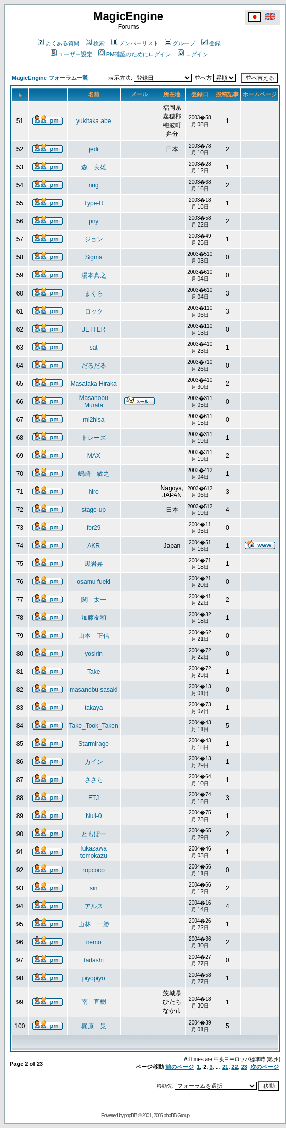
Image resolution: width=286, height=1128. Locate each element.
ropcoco (93, 870)
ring (94, 185)
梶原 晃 (93, 1026)
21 (225, 1067)
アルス (94, 906)
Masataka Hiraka (94, 383)
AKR (93, 545)
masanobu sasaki (93, 689)
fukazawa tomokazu (93, 852)
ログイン (193, 54)
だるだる (93, 365)
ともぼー (93, 834)
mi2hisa (93, 419)
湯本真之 (93, 275)
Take (93, 671)
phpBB (130, 1115)
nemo (94, 942)
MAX (93, 455)
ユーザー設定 (71, 54)
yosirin (94, 653)
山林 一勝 (93, 924)
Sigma (94, 257)
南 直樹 (93, 1001)
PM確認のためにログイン (135, 54)
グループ (180, 43)
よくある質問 (58, 43)
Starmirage (93, 744)
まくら (94, 293)
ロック (94, 311)
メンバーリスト (135, 43)
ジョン (94, 239)
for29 (93, 527)
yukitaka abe (93, 121)
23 (244, 1067)
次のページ (264, 1067)
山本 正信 (93, 635)
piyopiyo (93, 978)
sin (93, 888)
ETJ (93, 798)
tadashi (93, 960)
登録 (211, 43)
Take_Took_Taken (94, 726)
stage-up (93, 509)
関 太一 (93, 599)
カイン (94, 762)
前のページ (179, 1067)
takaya (94, 707)
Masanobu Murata (93, 401)
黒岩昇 (94, 563)
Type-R (93, 203)
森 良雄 (93, 167)
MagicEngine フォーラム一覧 (50, 78)
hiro (94, 491)
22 (234, 1067)
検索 (95, 43)
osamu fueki (93, 581)
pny (93, 221)
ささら (94, 780)
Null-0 (94, 816)
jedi (93, 149)
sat (94, 347)
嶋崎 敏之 (93, 473)
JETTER (93, 329)
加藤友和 (93, 617)
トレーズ (93, 437)
